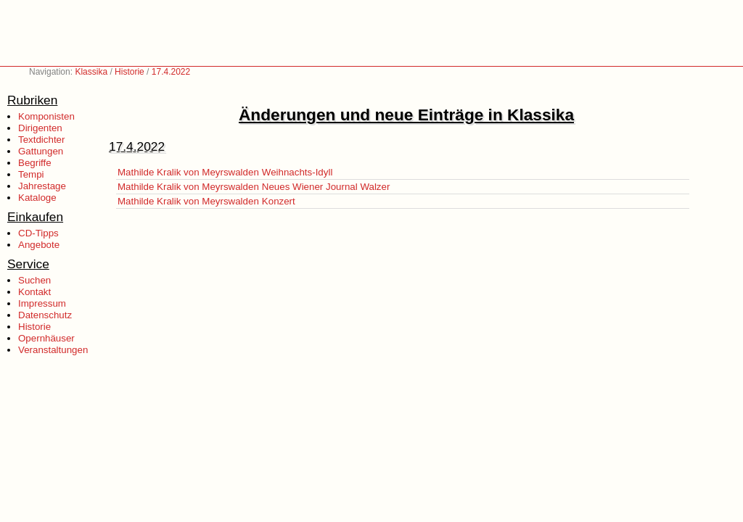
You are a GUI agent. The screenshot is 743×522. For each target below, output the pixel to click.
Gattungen (40, 151)
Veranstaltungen (53, 349)
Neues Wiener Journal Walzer (326, 186)
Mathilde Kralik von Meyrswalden (188, 172)
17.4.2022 (171, 72)
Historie (129, 72)
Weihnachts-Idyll (297, 172)
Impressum (42, 303)
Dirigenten (40, 128)
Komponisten (46, 116)
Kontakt (34, 291)
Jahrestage (42, 186)
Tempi (31, 174)
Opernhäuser (46, 338)
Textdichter (41, 139)
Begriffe (35, 162)
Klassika (91, 72)
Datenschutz (45, 315)
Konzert (278, 201)
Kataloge (37, 197)
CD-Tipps (38, 233)
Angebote (38, 244)
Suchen (34, 280)
